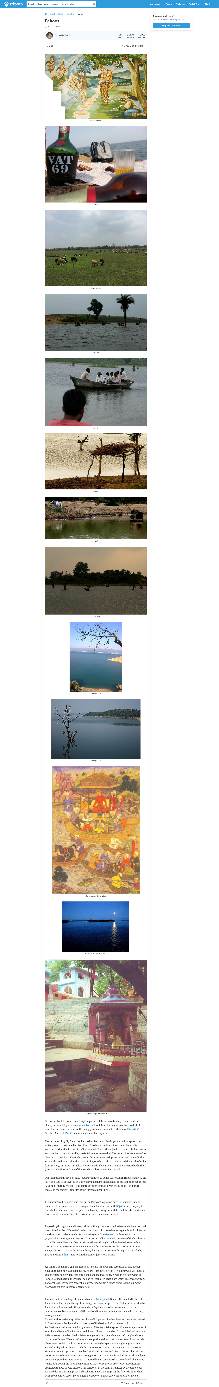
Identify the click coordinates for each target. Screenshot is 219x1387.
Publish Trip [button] (195, 4)
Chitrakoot (133, 1129)
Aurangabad (102, 1299)
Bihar (65, 1254)
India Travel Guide (57, 14)
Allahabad (84, 1125)
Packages (180, 4)
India (100, 1149)
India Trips (71, 14)
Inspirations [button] (156, 4)
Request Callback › (171, 25)
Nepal (119, 1206)
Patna (111, 1254)
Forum (169, 4)
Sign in (208, 4)
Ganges (109, 1234)
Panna (68, 1133)
